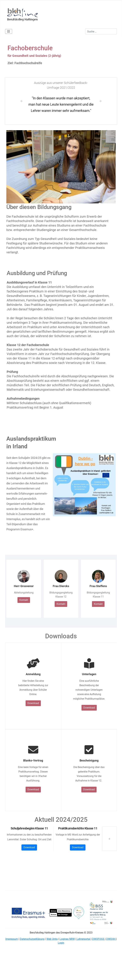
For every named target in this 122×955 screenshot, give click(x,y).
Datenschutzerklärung (32, 938)
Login (61, 942)
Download (33, 703)
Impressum (11, 938)
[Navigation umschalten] (8, 31)
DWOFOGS (98, 938)
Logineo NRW (67, 938)
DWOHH (111, 938)
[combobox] (101, 31)
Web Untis (52, 938)
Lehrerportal (83, 938)
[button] (21, 101)
